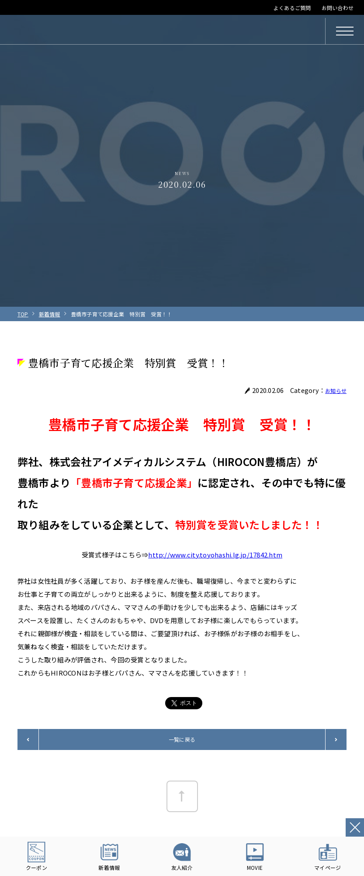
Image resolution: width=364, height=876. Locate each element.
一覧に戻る (182, 739)
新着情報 (49, 314)
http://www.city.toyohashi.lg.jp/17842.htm (215, 554)
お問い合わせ (338, 7)
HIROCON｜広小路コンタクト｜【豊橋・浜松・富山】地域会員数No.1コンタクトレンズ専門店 (79, 31)
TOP (22, 314)
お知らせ (334, 390)
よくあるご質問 (292, 7)
